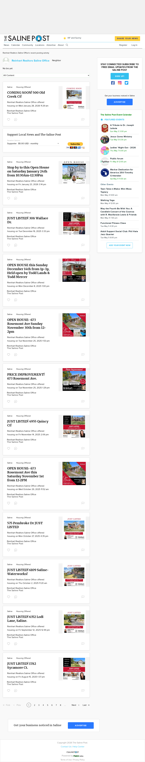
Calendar (15, 45)
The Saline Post (15, 113)
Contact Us (66, 746)
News (6, 45)
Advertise (51, 45)
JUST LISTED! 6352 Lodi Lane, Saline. (25, 619)
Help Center (78, 746)
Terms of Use (66, 760)
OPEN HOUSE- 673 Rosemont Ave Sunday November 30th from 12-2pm (26, 326)
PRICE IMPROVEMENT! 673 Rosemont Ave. (26, 376)
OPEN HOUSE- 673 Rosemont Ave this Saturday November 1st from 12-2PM (25, 474)
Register (123, 45)
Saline (9, 87)
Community (27, 45)
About (61, 45)
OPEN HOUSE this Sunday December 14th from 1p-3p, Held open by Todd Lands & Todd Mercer (28, 271)
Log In (134, 45)
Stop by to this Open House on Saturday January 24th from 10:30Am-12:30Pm (28, 171)
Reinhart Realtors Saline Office (21, 111)
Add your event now (119, 245)
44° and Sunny (72, 38)
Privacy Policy (79, 760)
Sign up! (119, 76)
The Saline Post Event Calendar (116, 115)
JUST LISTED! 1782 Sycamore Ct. (21, 666)
